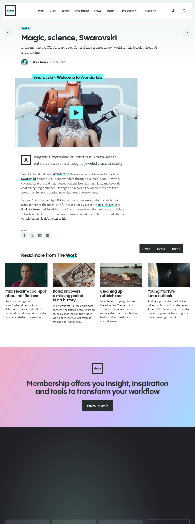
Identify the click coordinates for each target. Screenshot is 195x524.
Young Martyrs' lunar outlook (162, 292)
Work (25, 28)
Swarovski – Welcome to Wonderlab (65, 77)
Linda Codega (40, 62)
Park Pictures (30, 208)
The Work (161, 248)
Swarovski (28, 178)
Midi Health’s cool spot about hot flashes (25, 292)
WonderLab (61, 173)
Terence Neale (107, 204)
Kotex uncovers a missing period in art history (68, 295)
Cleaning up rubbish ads (111, 292)
